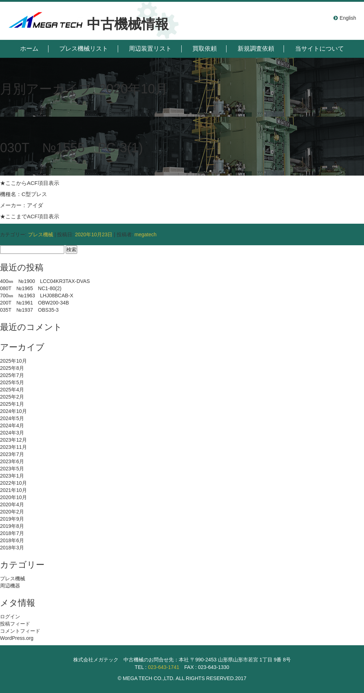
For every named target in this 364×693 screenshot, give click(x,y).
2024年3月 (12, 433)
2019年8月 (12, 526)
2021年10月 (13, 490)
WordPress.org (16, 638)
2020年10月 (13, 497)
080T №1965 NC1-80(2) (30, 288)
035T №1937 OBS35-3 (29, 310)
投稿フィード (15, 624)
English (348, 18)
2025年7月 (12, 375)
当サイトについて (319, 48)
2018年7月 (12, 533)
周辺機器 (10, 586)
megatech (145, 234)
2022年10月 (13, 483)
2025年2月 (12, 397)
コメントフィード (20, 631)
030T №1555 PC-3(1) (71, 147)
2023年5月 (12, 468)
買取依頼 (204, 48)
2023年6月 (12, 461)
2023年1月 (12, 476)
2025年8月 (12, 368)
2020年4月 (12, 504)
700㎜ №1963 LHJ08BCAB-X (36, 295)
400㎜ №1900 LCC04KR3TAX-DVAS (45, 281)
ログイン (10, 616)
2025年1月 (12, 404)
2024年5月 (12, 418)
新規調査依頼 (256, 48)
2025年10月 (13, 361)
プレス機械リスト (83, 48)
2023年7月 (12, 454)
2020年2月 (12, 512)
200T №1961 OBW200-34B (34, 303)
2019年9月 (12, 519)
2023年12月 (13, 440)
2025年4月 (12, 389)
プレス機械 (40, 234)
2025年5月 (12, 382)
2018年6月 (12, 540)
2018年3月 (12, 547)
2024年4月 (12, 425)
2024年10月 (13, 411)
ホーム (29, 48)
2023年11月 (13, 447)
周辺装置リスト (150, 48)
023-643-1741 (163, 667)
